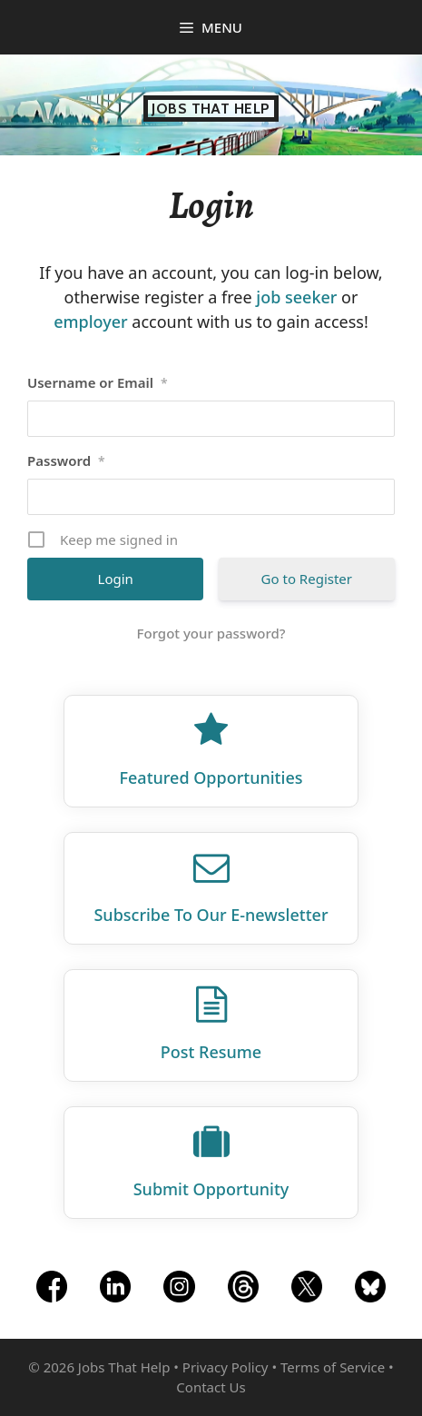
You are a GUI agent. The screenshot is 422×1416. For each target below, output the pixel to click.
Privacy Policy (225, 1367)
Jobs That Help (211, 108)
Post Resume (211, 1052)
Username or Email (97, 382)
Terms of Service (332, 1367)
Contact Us (210, 1387)
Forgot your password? (211, 633)
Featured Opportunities (211, 777)
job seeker (296, 297)
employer (91, 321)
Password (66, 460)
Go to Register (306, 578)
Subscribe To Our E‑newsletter (210, 915)
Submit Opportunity (211, 1189)
